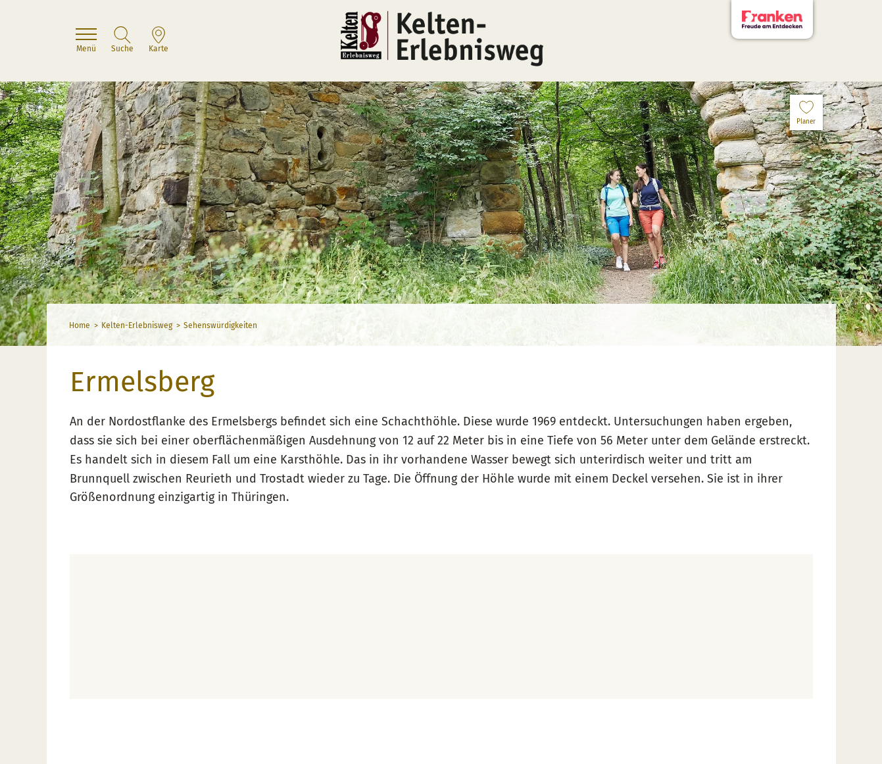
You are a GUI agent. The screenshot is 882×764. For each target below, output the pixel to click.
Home (79, 325)
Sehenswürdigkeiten (220, 325)
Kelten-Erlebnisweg (136, 325)
